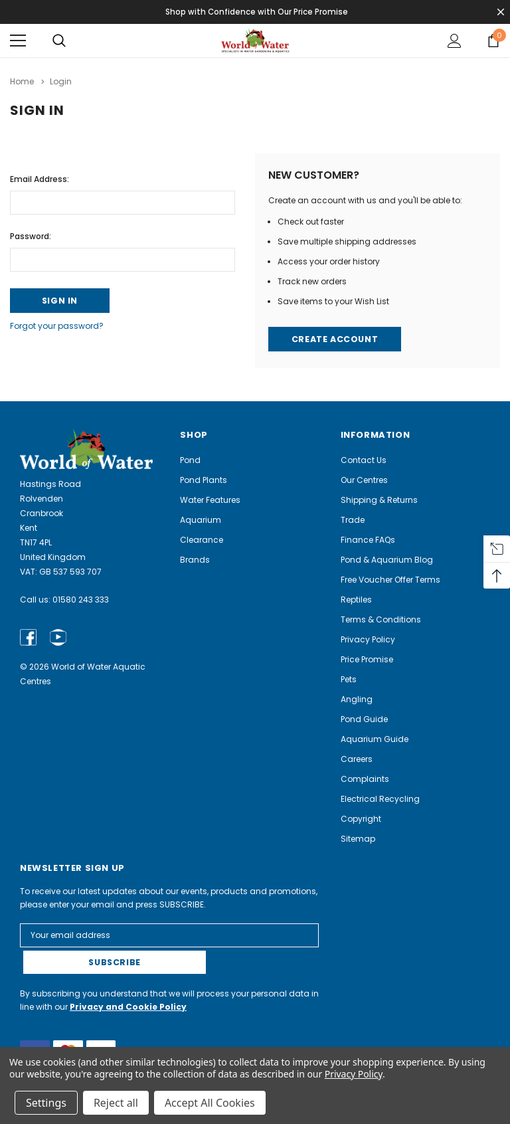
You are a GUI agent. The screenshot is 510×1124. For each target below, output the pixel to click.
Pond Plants (203, 480)
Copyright (361, 818)
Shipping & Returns (379, 500)
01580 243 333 (80, 599)
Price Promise (367, 659)
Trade (353, 519)
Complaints (365, 779)
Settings (46, 1102)
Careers (357, 759)
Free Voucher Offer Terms (390, 579)
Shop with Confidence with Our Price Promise (257, 11)
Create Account (334, 338)
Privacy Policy (368, 639)
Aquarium (200, 519)
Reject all (116, 1102)
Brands (195, 559)
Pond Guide (364, 719)
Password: (30, 234)
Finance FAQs (368, 539)
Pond (190, 460)
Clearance (201, 539)
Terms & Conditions (381, 619)
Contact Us (363, 460)
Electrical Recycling (380, 798)
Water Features (210, 500)
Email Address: (39, 177)
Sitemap (358, 838)
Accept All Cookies (210, 1102)
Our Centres (364, 480)
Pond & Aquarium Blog (387, 559)
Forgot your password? (57, 325)
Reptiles (356, 599)
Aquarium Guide (374, 739)
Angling (357, 699)
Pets (349, 679)
